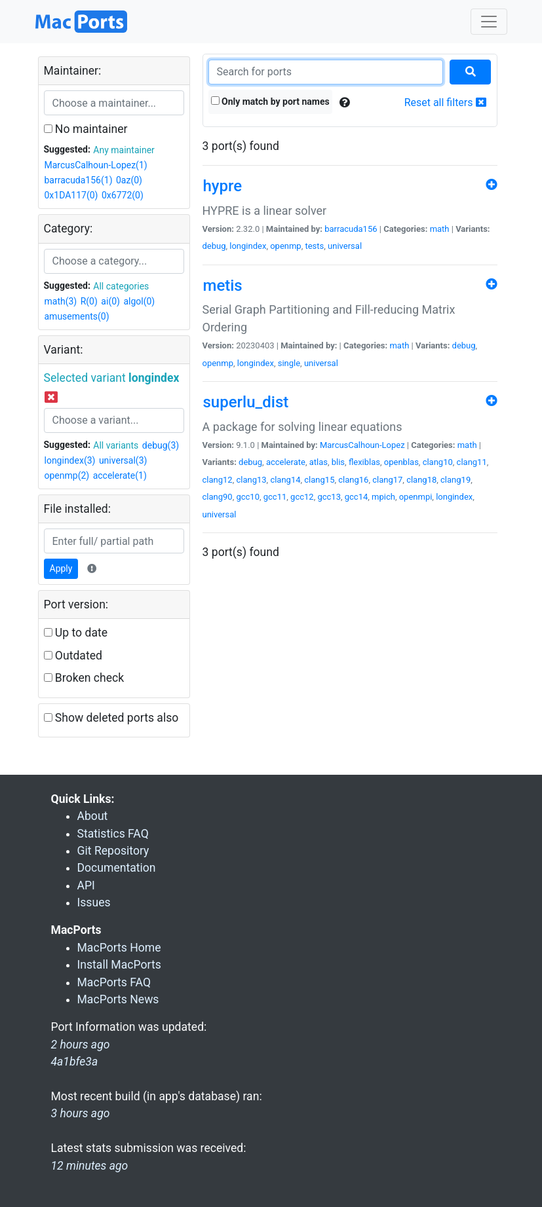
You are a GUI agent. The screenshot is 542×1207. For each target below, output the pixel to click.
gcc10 (248, 497)
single (289, 363)
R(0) (89, 301)
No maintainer (86, 129)
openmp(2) (67, 475)
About (92, 816)
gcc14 (356, 497)
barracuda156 (350, 229)
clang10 (438, 462)
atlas (318, 462)
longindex (247, 246)
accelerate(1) (120, 475)
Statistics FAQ (113, 833)
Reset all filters (445, 102)
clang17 (387, 480)
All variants (115, 445)
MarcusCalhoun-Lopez (362, 445)
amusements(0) (77, 316)
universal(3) (123, 460)
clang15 (319, 480)
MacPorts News (118, 999)
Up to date (76, 632)
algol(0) (139, 301)
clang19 (455, 480)
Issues (94, 902)
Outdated (73, 655)
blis (338, 462)
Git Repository (113, 850)
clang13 (251, 480)
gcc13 (329, 497)
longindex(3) (70, 460)
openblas (401, 462)
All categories (121, 286)
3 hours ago (80, 1113)
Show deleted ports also (111, 717)
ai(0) (110, 301)
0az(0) (129, 180)
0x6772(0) (123, 195)
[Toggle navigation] (489, 22)
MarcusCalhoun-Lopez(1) (96, 165)
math (440, 229)
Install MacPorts (119, 964)
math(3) (61, 301)
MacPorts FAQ (114, 982)
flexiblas (364, 462)
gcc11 (275, 497)
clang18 (421, 480)
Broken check (84, 677)
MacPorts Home (119, 947)
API (86, 885)
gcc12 (302, 497)
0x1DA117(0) (71, 195)
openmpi (416, 497)
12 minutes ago (89, 1165)
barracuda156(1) (79, 180)
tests (314, 246)
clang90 (218, 497)
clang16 (353, 480)
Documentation (116, 867)
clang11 (472, 462)
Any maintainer (124, 150)
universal (345, 246)
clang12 (218, 480)
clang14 (285, 480)
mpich (383, 497)
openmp (285, 246)
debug (214, 246)
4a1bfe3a (74, 1061)
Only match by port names (270, 101)
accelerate (285, 462)
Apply (61, 568)
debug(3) (160, 445)
